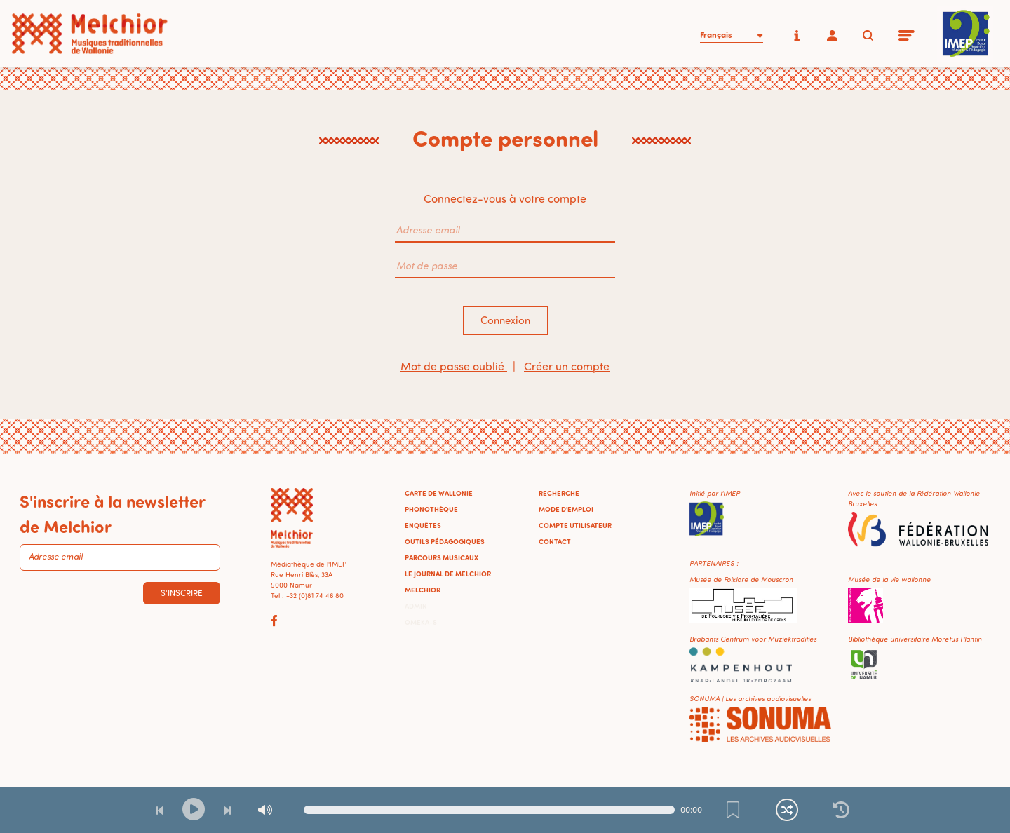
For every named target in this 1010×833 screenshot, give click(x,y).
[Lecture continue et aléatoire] (787, 810)
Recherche (559, 493)
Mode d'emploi (566, 509)
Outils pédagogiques (445, 541)
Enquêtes (423, 525)
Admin (416, 606)
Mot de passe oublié (453, 366)
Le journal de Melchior (448, 573)
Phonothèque (431, 509)
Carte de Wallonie (439, 493)
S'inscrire (182, 593)
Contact (555, 541)
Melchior (422, 590)
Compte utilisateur (575, 525)
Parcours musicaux (441, 557)
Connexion (505, 320)
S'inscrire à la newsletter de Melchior (112, 513)
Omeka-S (421, 622)
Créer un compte (567, 366)
